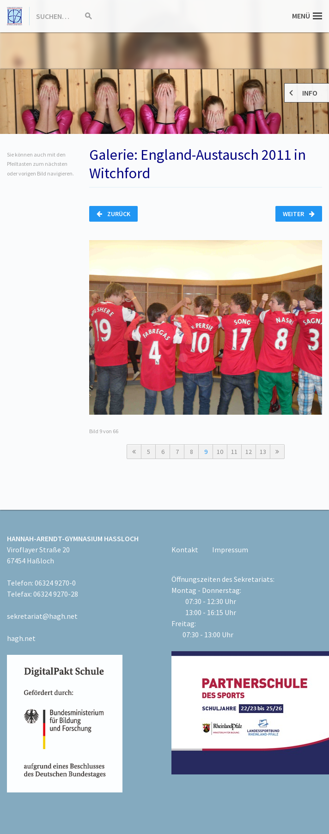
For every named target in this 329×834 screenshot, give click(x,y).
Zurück (113, 214)
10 (220, 451)
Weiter (299, 214)
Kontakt (184, 549)
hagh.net (21, 638)
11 (234, 451)
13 (263, 451)
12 (248, 451)
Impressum (230, 549)
